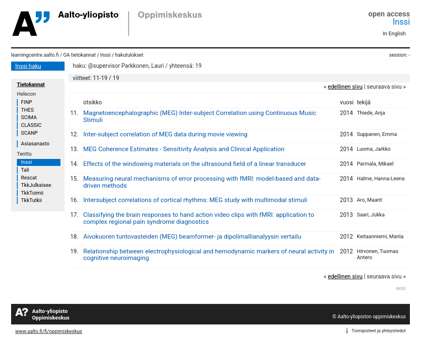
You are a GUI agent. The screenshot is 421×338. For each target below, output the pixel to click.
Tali (25, 170)
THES (27, 110)
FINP (26, 102)
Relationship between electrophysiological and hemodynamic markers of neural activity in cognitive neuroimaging (208, 255)
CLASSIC (31, 125)
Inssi (401, 22)
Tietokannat (31, 84)
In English (394, 33)
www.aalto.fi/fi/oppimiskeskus (48, 331)
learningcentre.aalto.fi (35, 55)
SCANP (29, 133)
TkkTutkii (31, 200)
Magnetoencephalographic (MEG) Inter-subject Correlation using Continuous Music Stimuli (199, 116)
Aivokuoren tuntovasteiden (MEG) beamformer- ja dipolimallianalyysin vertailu (192, 236)
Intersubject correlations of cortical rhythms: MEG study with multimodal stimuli (195, 200)
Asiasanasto (35, 143)
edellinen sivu (345, 86)
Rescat (29, 178)
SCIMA (29, 117)
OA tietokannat (79, 55)
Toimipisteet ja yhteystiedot (379, 330)
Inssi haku (28, 66)
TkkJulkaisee (36, 185)
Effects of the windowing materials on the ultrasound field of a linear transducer (194, 164)
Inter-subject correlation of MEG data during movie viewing (165, 134)
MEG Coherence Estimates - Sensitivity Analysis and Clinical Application (183, 149)
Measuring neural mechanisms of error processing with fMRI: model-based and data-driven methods (201, 182)
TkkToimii (32, 193)
